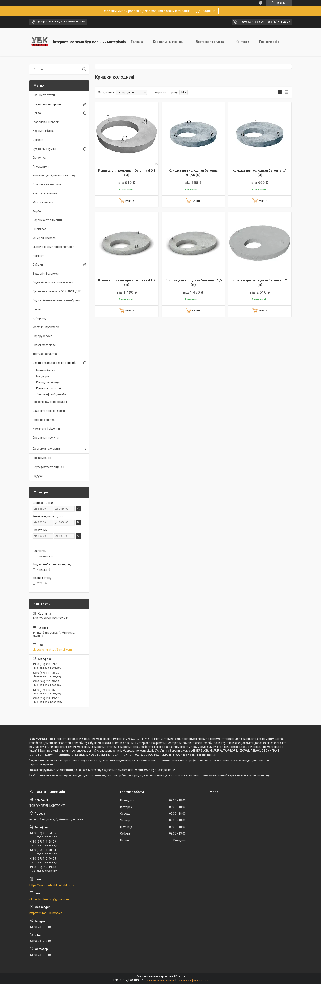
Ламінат (38, 255)
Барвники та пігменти (47, 220)
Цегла (37, 113)
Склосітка (39, 157)
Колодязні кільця (48, 382)
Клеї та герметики (45, 193)
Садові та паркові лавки (49, 410)
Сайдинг (38, 264)
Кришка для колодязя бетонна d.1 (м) (260, 172)
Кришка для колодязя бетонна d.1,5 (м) (193, 282)
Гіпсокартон (41, 166)
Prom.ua (180, 976)
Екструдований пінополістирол (53, 246)
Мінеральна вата (44, 238)
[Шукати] (84, 69)
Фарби (37, 211)
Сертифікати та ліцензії (48, 467)
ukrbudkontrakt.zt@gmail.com (52, 649)
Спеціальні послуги (46, 437)
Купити (129, 200)
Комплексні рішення (46, 428)
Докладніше (205, 11)
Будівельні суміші (44, 149)
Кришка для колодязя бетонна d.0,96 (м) (193, 172)
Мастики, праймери (46, 327)
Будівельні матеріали (168, 41)
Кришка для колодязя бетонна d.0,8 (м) (126, 172)
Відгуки (38, 476)
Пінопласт (39, 229)
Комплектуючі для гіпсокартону (54, 175)
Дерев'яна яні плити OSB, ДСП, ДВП (57, 291)
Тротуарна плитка (45, 353)
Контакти (242, 41)
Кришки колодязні (48, 388)
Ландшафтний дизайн (51, 394)
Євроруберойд (42, 336)
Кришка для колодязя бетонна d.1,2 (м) (126, 282)
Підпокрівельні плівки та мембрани (56, 300)
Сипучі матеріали (44, 345)
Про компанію (269, 41)
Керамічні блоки (43, 131)
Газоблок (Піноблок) (46, 122)
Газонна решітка (44, 419)
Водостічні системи (46, 273)
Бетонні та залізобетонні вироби (54, 362)
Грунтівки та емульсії (47, 184)
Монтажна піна (43, 202)
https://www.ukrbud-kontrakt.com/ (52, 885)
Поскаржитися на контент (160, 980)
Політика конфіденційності (192, 980)
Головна (137, 41)
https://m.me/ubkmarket (45, 913)
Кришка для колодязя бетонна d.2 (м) (260, 282)
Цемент (38, 140)
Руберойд (39, 318)
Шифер (37, 309)
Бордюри (42, 376)
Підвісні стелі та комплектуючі (53, 282)
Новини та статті (44, 95)
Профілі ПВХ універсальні (50, 401)
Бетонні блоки (45, 370)
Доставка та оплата (210, 41)
